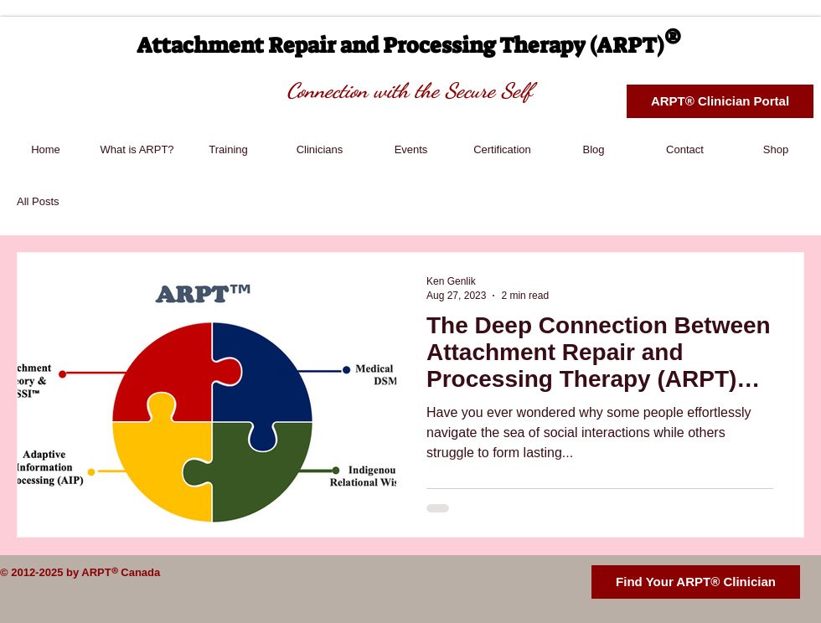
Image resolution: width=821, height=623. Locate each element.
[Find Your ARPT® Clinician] (695, 582)
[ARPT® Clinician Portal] (720, 101)
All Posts (38, 201)
